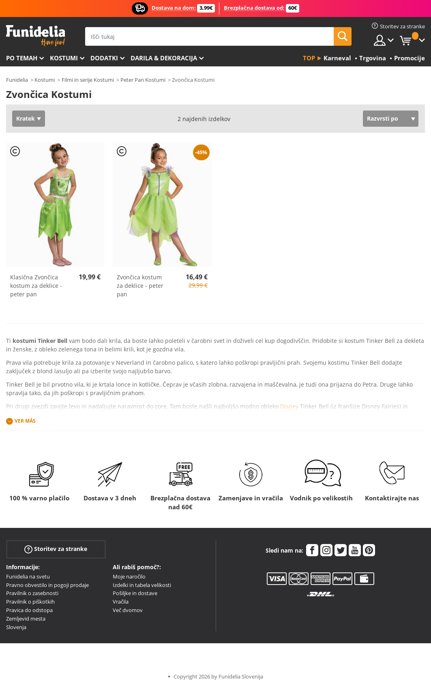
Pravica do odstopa (29, 610)
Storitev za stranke (55, 548)
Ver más (25, 420)
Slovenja (16, 627)
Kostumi (64, 58)
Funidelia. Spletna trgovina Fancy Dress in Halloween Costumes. (35, 36)
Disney (289, 406)
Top (309, 58)
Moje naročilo (129, 576)
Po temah (21, 58)
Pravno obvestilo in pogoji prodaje (47, 585)
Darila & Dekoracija (164, 58)
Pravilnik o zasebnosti (32, 593)
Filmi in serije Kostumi (88, 79)
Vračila (121, 601)
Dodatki (104, 58)
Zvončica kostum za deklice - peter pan (140, 285)
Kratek (25, 118)
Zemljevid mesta (25, 618)
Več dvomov (128, 610)
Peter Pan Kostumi (142, 79)
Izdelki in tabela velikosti (142, 585)
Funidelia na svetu (28, 576)
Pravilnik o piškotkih (30, 601)
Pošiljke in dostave (135, 593)
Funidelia (17, 79)
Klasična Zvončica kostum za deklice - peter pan (36, 285)
